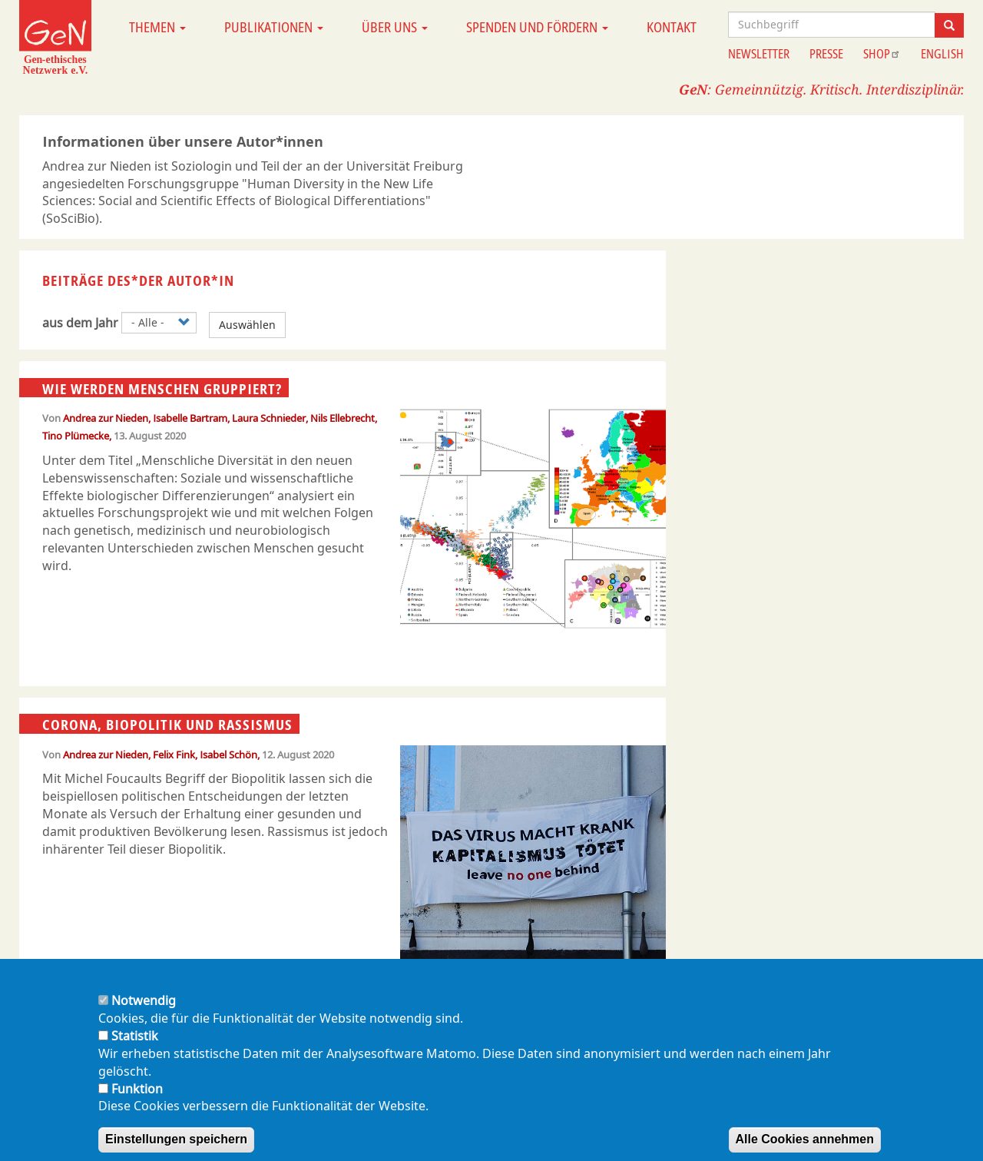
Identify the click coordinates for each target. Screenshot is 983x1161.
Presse (826, 53)
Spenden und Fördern (537, 27)
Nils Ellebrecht (342, 418)
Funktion (137, 1102)
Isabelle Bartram (190, 418)
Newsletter (758, 53)
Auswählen (247, 324)
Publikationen (273, 27)
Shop (882, 53)
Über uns (395, 27)
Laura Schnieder (269, 418)
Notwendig (143, 1015)
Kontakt (672, 27)
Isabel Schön (228, 754)
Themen (157, 27)
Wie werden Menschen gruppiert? (162, 388)
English (942, 53)
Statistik (134, 1050)
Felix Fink (174, 754)
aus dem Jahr (80, 322)
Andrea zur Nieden (105, 418)
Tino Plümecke (75, 436)
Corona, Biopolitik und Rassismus (167, 724)
